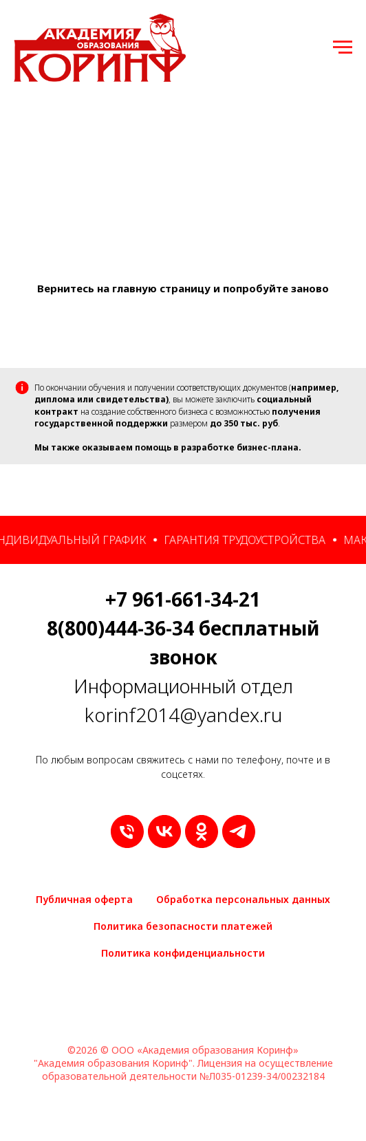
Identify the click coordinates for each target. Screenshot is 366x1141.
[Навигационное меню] (342, 47)
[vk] (164, 831)
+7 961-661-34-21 (183, 599)
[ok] (201, 831)
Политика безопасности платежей (183, 926)
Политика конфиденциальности (183, 952)
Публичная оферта (84, 899)
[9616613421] (127, 831)
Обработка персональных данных (243, 899)
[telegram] (238, 831)
